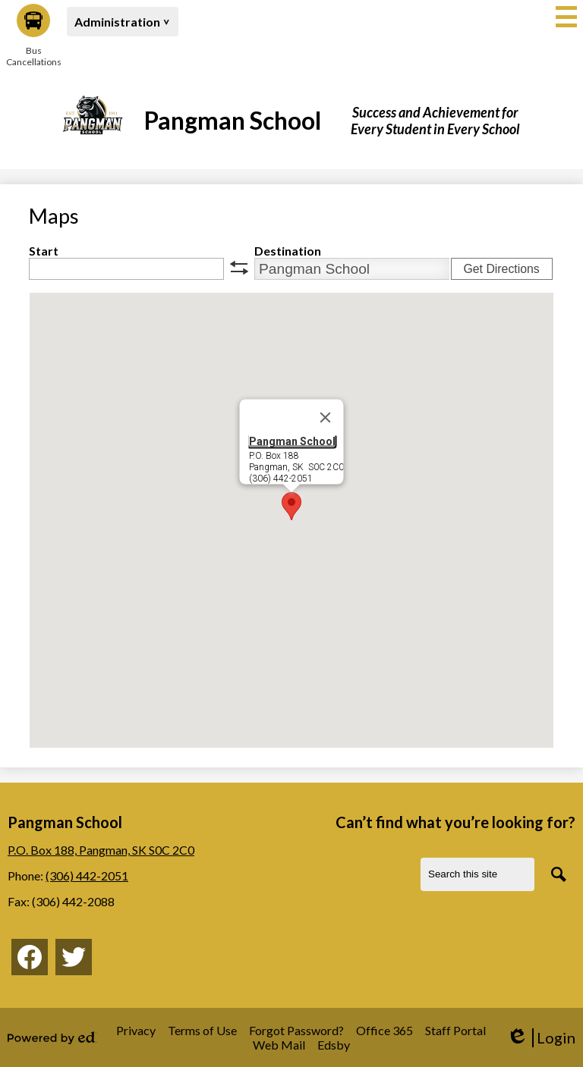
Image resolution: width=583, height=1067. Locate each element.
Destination (287, 250)
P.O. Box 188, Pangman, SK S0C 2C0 (101, 850)
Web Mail (279, 1044)
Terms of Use (202, 1030)
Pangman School (292, 441)
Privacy (136, 1030)
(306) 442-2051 (87, 875)
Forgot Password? (296, 1030)
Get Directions (501, 268)
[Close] (325, 418)
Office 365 (384, 1030)
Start (43, 250)
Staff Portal (455, 1030)
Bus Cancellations (33, 35)
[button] (122, 21)
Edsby (333, 1044)
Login (540, 1037)
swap (239, 267)
